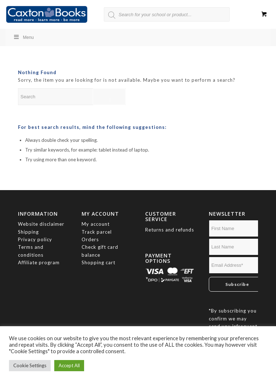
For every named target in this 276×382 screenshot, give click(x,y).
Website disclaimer (41, 224)
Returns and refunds (169, 230)
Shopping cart (98, 262)
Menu (23, 37)
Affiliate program (39, 262)
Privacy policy (36, 239)
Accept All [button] (69, 365)
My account (96, 224)
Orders (90, 239)
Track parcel (97, 232)
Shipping (28, 232)
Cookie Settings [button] (29, 365)
